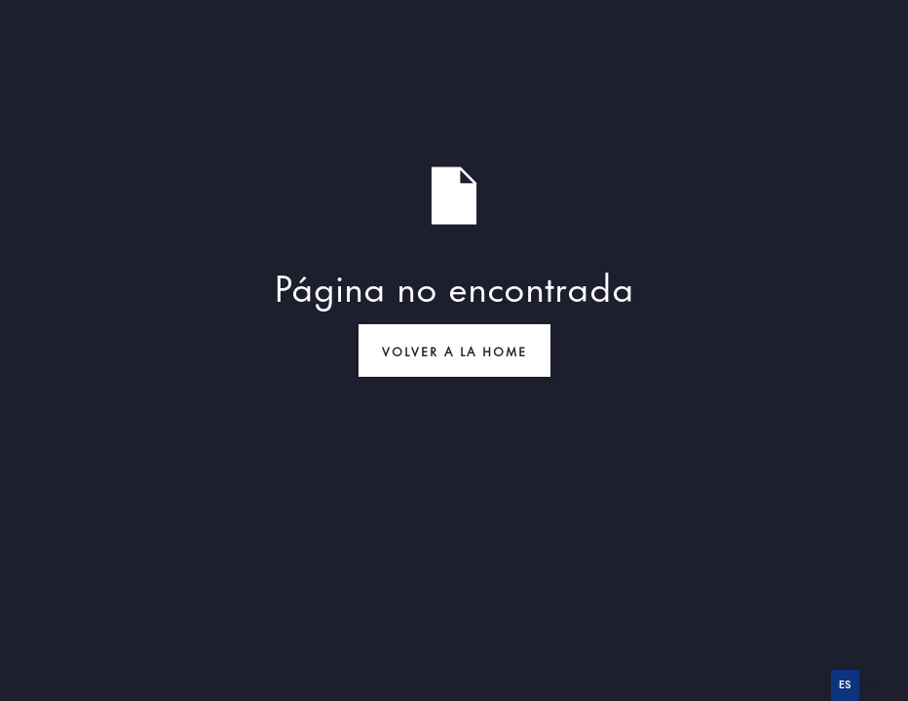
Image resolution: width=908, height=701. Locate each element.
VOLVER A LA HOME (454, 350)
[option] (874, 685)
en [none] (874, 685)
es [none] (845, 685)
